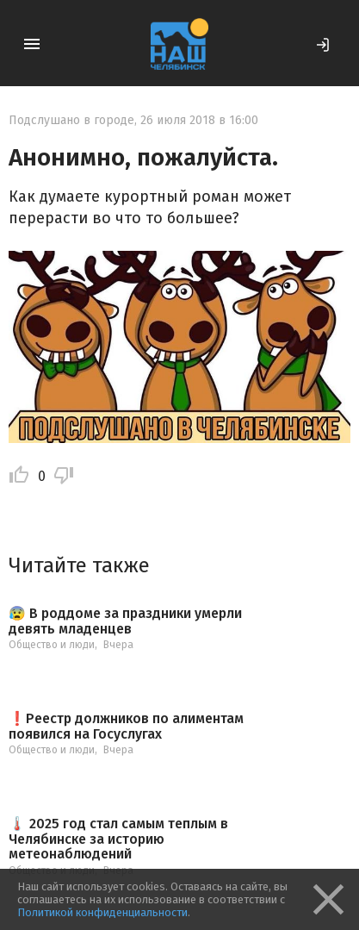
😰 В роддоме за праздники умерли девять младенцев (125, 621)
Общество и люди (52, 645)
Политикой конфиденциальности (102, 912)
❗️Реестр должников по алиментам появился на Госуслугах (126, 726)
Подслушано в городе (71, 120)
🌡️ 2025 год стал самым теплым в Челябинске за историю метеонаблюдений (118, 839)
